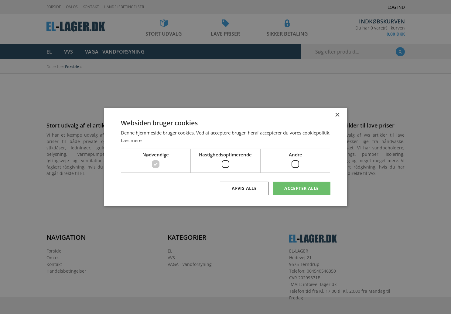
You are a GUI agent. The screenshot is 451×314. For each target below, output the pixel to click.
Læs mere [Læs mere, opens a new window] (131, 140)
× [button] (337, 115)
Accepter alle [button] (301, 188)
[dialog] (225, 157)
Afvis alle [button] (244, 188)
